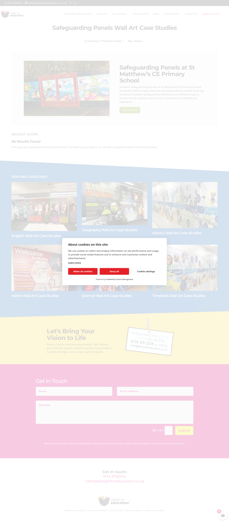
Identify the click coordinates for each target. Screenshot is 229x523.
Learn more (74, 262)
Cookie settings (146, 271)
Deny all (114, 271)
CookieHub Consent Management (119, 279)
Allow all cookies (82, 271)
